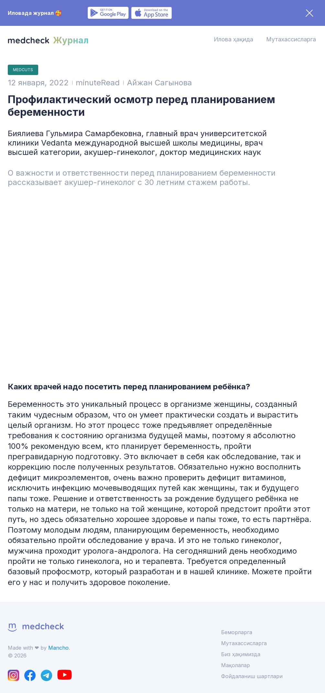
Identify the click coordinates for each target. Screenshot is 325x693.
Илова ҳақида (233, 39)
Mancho (58, 647)
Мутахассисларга (291, 39)
